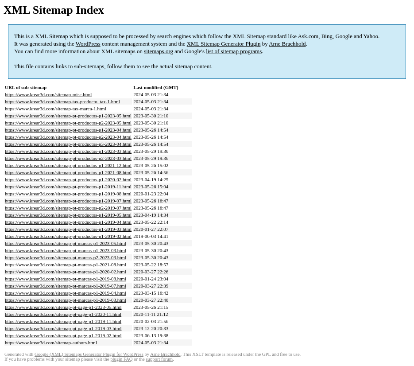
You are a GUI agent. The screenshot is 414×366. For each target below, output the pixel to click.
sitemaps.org (158, 51)
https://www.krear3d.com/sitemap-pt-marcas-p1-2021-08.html (65, 264)
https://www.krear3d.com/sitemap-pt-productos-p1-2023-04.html (68, 129)
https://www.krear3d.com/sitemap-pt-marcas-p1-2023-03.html (65, 250)
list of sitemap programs (234, 51)
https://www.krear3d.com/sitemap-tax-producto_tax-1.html (62, 101)
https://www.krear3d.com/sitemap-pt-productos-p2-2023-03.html (68, 158)
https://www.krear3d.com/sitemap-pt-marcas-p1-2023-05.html (65, 243)
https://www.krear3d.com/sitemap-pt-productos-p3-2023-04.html (68, 144)
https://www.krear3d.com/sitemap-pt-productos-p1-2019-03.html (68, 229)
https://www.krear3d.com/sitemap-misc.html (48, 94)
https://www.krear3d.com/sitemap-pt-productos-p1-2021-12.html (68, 165)
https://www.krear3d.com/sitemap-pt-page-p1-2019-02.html (63, 335)
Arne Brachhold (287, 43)
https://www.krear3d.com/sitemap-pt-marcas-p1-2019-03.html (65, 300)
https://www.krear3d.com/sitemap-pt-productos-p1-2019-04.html (68, 222)
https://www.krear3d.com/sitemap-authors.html (51, 342)
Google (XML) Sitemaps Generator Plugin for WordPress (89, 354)
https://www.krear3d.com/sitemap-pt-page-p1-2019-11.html (63, 321)
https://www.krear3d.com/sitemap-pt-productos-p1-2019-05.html (68, 215)
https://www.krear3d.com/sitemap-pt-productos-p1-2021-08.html (68, 172)
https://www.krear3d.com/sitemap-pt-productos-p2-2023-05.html (68, 122)
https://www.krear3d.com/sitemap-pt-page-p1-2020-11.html (63, 314)
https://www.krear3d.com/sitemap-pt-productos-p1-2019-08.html (68, 193)
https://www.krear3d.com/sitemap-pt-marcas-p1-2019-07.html (65, 285)
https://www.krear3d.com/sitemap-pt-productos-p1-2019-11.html (68, 186)
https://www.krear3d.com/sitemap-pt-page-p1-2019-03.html (63, 328)
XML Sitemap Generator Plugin (224, 43)
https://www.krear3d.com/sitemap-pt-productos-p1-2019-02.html (68, 236)
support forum (159, 359)
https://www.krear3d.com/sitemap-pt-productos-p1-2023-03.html (68, 151)
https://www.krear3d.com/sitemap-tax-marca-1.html (55, 108)
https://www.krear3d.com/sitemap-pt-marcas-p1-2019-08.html (65, 278)
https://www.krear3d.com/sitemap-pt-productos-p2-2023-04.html (68, 137)
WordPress (88, 43)
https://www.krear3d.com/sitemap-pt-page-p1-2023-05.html (63, 307)
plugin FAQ (121, 359)
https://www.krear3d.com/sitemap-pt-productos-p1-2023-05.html (68, 115)
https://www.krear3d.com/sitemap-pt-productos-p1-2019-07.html (68, 200)
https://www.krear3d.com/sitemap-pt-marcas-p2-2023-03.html (65, 257)
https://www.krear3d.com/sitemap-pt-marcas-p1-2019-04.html (65, 293)
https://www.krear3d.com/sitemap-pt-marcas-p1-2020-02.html (65, 271)
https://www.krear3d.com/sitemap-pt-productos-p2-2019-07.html (68, 207)
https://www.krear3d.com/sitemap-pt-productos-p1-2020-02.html (68, 179)
